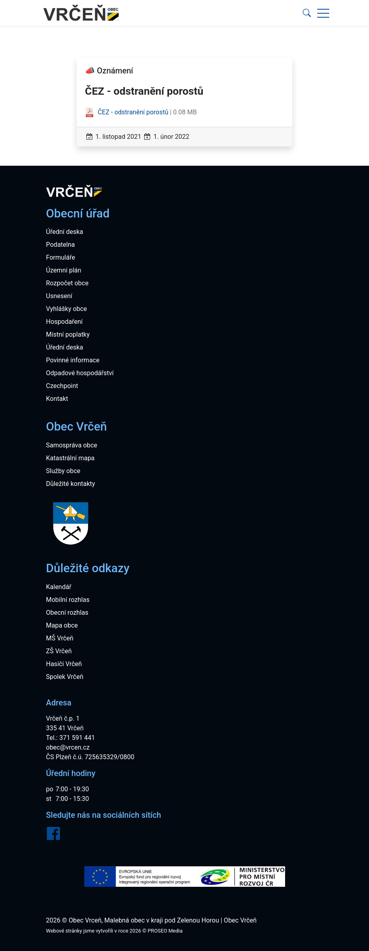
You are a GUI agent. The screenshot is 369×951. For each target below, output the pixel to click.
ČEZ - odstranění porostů (127, 112)
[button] (306, 13)
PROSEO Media (165, 931)
